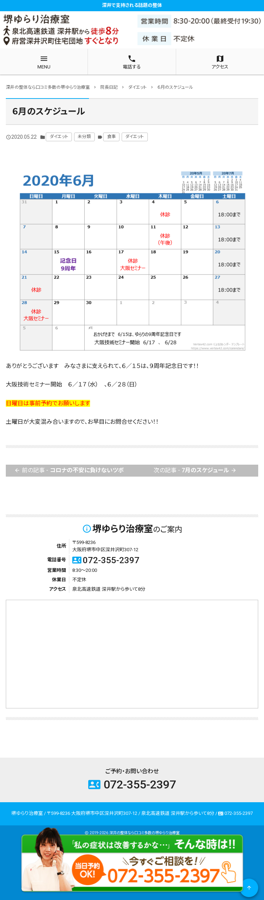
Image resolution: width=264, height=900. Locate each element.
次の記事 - (195, 471)
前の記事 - (69, 471)
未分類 (84, 136)
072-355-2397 (105, 560)
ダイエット (59, 136)
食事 (111, 136)
